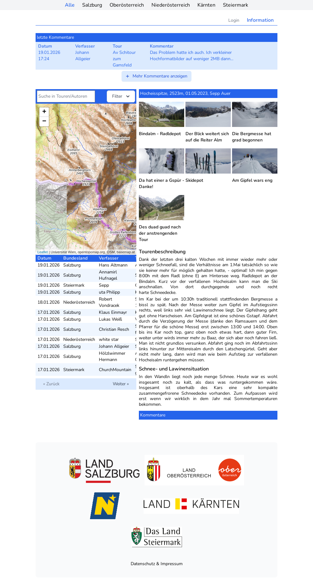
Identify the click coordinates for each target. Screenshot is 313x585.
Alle (70, 5)
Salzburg (92, 5)
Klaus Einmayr (113, 312)
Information (260, 20)
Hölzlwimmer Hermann (112, 356)
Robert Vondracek (109, 302)
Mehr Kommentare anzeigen (156, 76)
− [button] (44, 121)
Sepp (104, 285)
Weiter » (121, 384)
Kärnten (206, 5)
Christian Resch (114, 329)
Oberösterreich (127, 5)
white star (109, 339)
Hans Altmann (113, 265)
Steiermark (235, 5)
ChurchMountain (115, 370)
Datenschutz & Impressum (157, 564)
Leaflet (42, 252)
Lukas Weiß (110, 319)
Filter (121, 96)
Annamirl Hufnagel (108, 275)
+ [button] (44, 112)
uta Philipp (109, 292)
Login (233, 20)
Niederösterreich (170, 5)
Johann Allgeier (114, 346)
